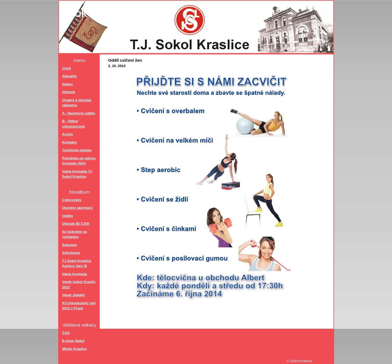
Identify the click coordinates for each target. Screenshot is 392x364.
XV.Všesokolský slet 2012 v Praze (79, 305)
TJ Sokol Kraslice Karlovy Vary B (76, 263)
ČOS (66, 333)
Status (67, 84)
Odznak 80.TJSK (76, 224)
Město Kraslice (74, 349)
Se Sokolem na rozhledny (74, 234)
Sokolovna (71, 253)
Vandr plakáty (73, 295)
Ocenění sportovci (77, 208)
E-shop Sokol (73, 341)
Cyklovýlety (72, 200)
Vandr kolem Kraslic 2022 (79, 284)
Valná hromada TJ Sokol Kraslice (77, 174)
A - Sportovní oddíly (78, 113)
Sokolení (69, 245)
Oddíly (67, 216)
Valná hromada (74, 274)
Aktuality (69, 76)
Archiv (67, 134)
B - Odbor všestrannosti (73, 123)
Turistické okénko (77, 150)
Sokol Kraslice (107, 14)
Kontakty (69, 142)
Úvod (66, 68)
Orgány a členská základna (76, 102)
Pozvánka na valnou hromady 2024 (79, 161)
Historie (68, 92)
